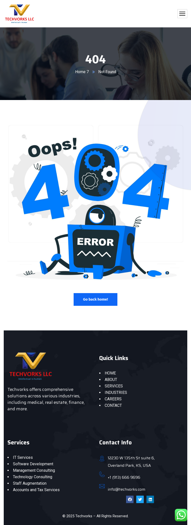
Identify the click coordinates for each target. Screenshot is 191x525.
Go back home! (95, 299)
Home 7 (82, 71)
